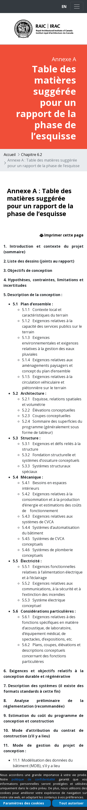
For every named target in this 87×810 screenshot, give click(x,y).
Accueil (10, 154)
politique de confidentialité (33, 779)
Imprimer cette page (62, 235)
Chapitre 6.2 (31, 154)
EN (64, 6)
